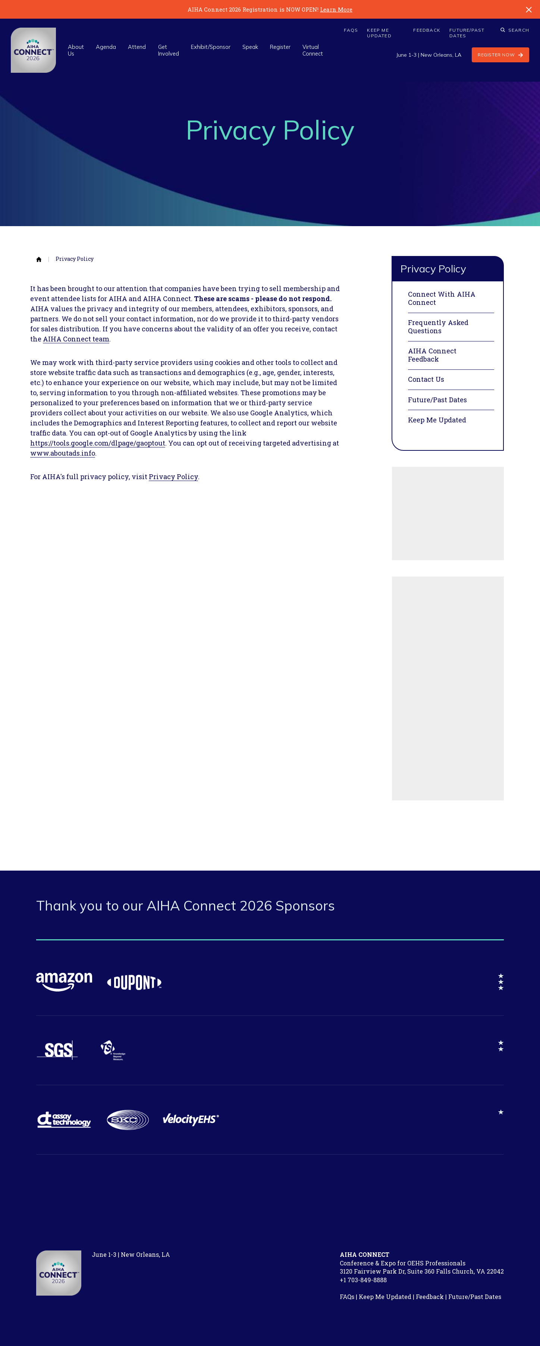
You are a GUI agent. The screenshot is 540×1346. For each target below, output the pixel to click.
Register (280, 47)
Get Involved (168, 50)
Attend (137, 47)
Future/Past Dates (466, 33)
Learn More (336, 9)
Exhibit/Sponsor (210, 47)
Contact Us (426, 379)
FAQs (351, 30)
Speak (250, 47)
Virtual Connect (312, 50)
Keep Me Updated (379, 33)
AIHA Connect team (76, 338)
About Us (76, 50)
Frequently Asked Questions (438, 327)
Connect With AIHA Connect (441, 298)
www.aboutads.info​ (62, 453)
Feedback (426, 30)
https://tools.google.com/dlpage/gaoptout (97, 442)
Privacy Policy (75, 259)
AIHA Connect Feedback (432, 355)
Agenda (106, 47)
